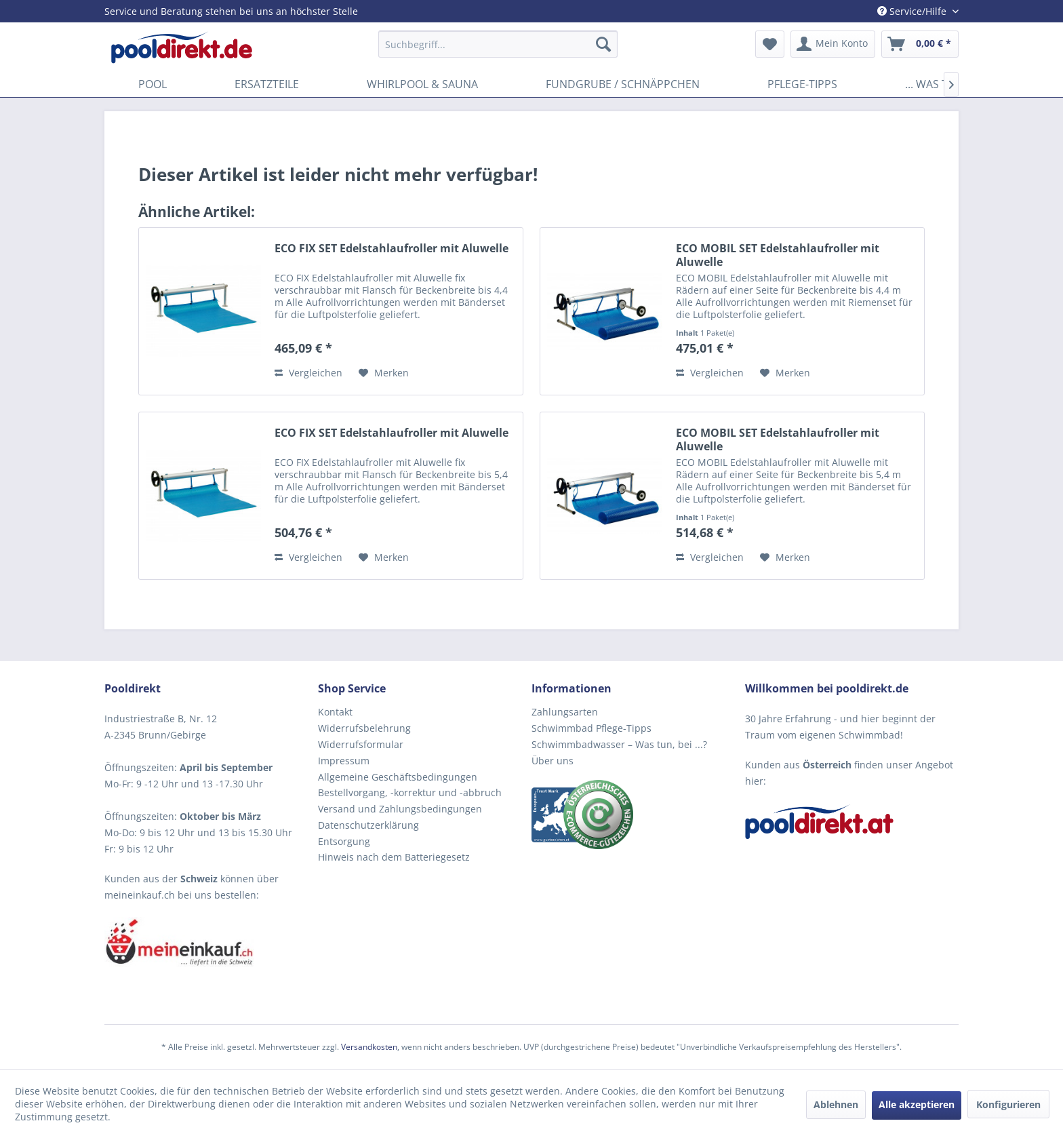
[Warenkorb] (920, 44)
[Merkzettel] (769, 44)
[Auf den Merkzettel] (384, 373)
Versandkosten (369, 1047)
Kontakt (335, 711)
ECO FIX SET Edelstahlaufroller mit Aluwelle (391, 248)
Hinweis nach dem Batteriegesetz (394, 856)
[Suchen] (603, 44)
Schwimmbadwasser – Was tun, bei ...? (619, 744)
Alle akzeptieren (917, 1104)
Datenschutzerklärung (368, 825)
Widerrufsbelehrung (364, 728)
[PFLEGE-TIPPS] (802, 84)
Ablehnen (836, 1104)
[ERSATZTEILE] (267, 84)
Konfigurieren (1008, 1104)
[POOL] (152, 84)
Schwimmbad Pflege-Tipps (591, 728)
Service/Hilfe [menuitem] (913, 11)
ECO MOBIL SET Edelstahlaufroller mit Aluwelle (777, 255)
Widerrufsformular (360, 744)
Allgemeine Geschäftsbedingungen (397, 776)
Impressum (343, 760)
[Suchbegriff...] (498, 44)
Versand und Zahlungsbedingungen (400, 808)
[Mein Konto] (832, 44)
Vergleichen (308, 372)
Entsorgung (344, 841)
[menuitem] (498, 44)
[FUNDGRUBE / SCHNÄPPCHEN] (623, 84)
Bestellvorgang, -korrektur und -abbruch (410, 792)
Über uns (553, 760)
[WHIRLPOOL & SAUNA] (422, 84)
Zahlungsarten (565, 711)
